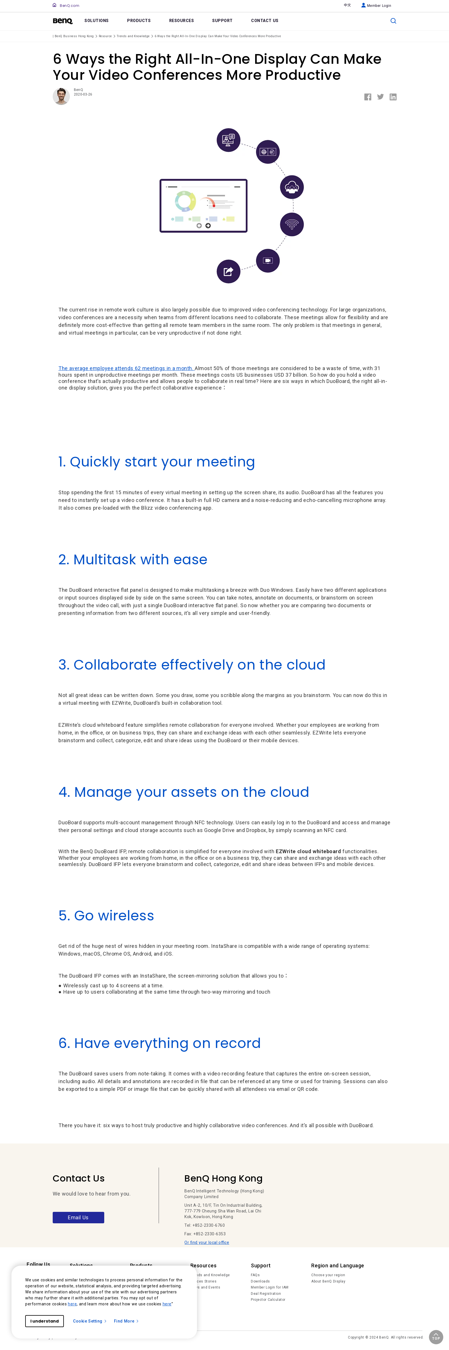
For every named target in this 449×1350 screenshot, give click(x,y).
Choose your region (328, 1275)
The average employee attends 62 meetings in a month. (126, 368)
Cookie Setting (90, 1321)
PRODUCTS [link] (139, 20)
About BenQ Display (328, 1281)
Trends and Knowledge (210, 1275)
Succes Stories (203, 1281)
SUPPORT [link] (222, 20)
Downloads (260, 1281)
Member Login (376, 6)
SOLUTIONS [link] (96, 20)
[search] (393, 21)
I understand (44, 1321)
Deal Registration (266, 1294)
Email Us (78, 1217)
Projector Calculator (268, 1300)
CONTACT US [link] (265, 20)
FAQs (255, 1275)
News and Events (205, 1287)
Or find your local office (206, 1242)
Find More (126, 1321)
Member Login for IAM (270, 1287)
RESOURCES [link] (181, 20)
